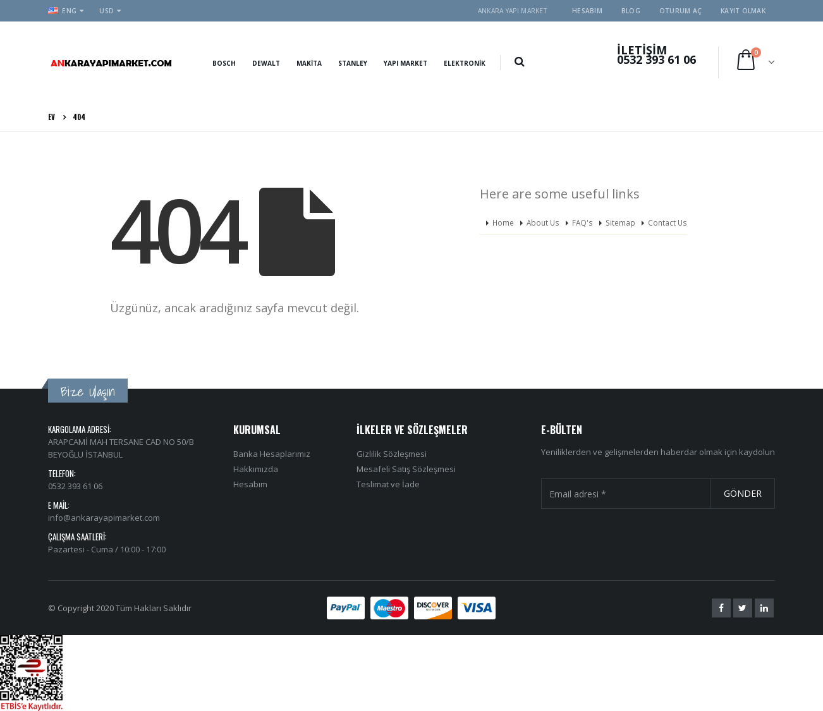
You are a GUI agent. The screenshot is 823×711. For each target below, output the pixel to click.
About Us (543, 222)
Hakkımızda (255, 469)
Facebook (721, 608)
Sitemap (620, 222)
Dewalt (266, 63)
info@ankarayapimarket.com (104, 517)
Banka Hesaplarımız (271, 453)
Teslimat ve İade (388, 484)
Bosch (224, 63)
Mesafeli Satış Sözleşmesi (406, 469)
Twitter (742, 608)
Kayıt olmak (743, 10)
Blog (630, 10)
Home (503, 222)
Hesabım (587, 10)
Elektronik (464, 63)
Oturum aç (680, 10)
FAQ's (582, 222)
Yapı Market (405, 63)
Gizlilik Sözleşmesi (392, 453)
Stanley (352, 63)
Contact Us (667, 222)
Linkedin (764, 608)
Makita (309, 63)
